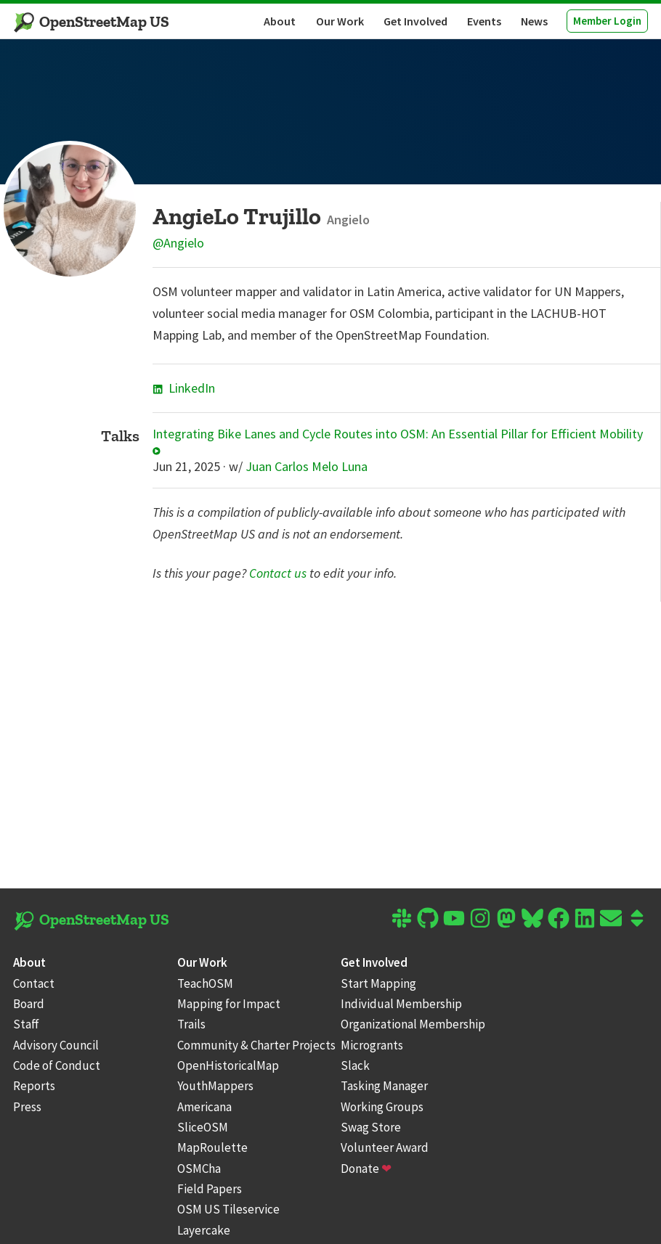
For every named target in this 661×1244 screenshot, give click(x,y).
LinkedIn (184, 388)
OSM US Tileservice (228, 1209)
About (280, 21)
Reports (34, 1086)
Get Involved (415, 21)
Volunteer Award (385, 1147)
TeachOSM (205, 983)
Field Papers (209, 1189)
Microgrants (372, 1045)
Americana (204, 1107)
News (534, 21)
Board (28, 1004)
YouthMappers (215, 1086)
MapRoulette (212, 1147)
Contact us (278, 573)
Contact (33, 983)
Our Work (340, 21)
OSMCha (199, 1169)
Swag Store (371, 1127)
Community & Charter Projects (256, 1045)
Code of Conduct (56, 1065)
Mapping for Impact (228, 1004)
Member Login (607, 21)
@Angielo (178, 242)
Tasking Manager (384, 1086)
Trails (191, 1024)
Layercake (203, 1230)
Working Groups (382, 1107)
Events (484, 21)
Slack (355, 1065)
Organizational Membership (413, 1024)
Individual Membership (401, 1004)
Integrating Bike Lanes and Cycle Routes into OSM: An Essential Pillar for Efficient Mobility (398, 441)
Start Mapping (378, 983)
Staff (26, 1024)
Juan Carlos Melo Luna (307, 466)
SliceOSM (202, 1127)
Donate (366, 1169)
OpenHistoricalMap (228, 1065)
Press (27, 1107)
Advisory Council (56, 1045)
